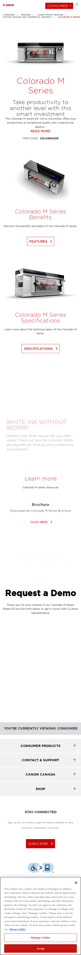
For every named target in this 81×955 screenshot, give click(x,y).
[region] (40, 916)
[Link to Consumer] (8, 4)
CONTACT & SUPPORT (40, 760)
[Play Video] (40, 403)
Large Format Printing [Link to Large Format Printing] (50, 15)
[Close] (76, 882)
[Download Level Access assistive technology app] (41, 868)
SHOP (40, 789)
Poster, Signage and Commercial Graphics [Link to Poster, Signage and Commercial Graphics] (27, 17)
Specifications (41, 362)
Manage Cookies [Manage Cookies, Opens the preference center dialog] (40, 937)
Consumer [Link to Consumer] (9, 15)
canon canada (40, 774)
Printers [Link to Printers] (26, 15)
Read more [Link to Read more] (40, 145)
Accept (40, 948)
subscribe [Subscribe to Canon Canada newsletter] (41, 843)
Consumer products (40, 746)
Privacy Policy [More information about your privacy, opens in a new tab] (18, 929)
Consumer (57, 6)
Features (41, 255)
